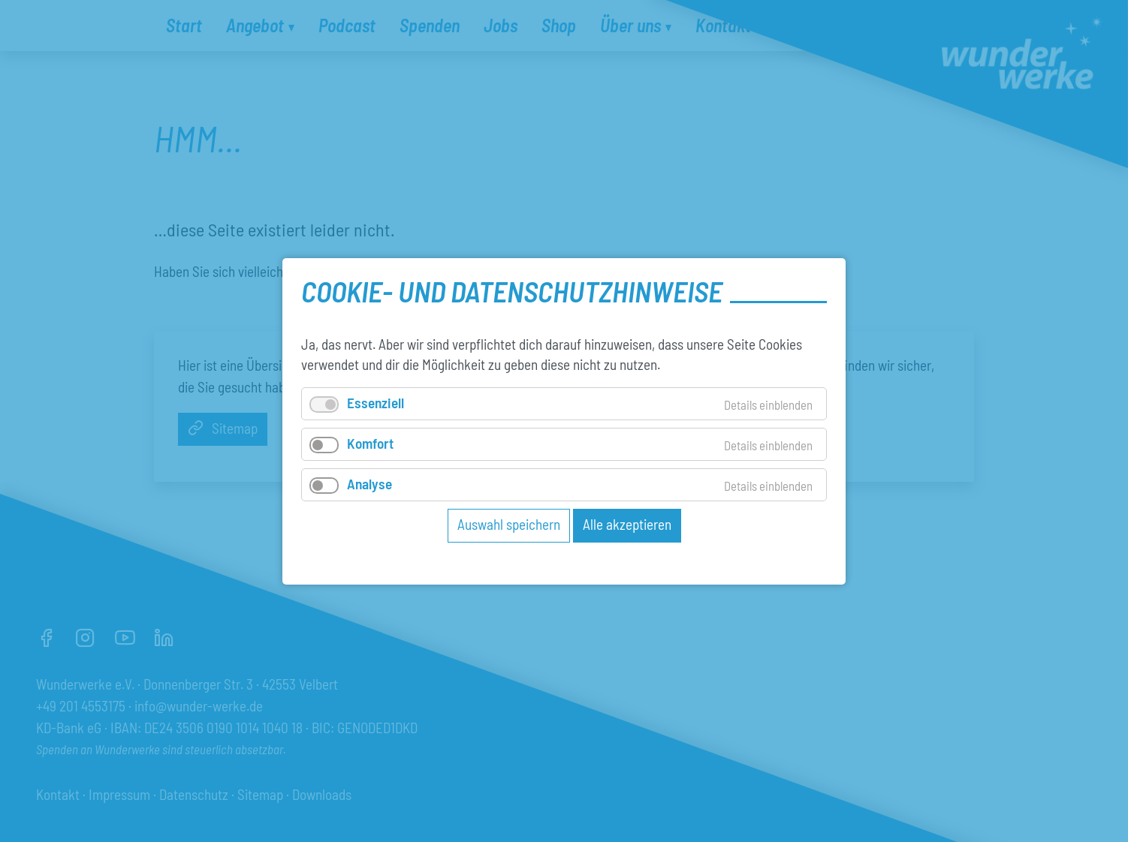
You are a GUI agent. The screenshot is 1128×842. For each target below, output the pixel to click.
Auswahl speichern (508, 524)
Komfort (370, 442)
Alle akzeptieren (627, 524)
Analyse (369, 483)
